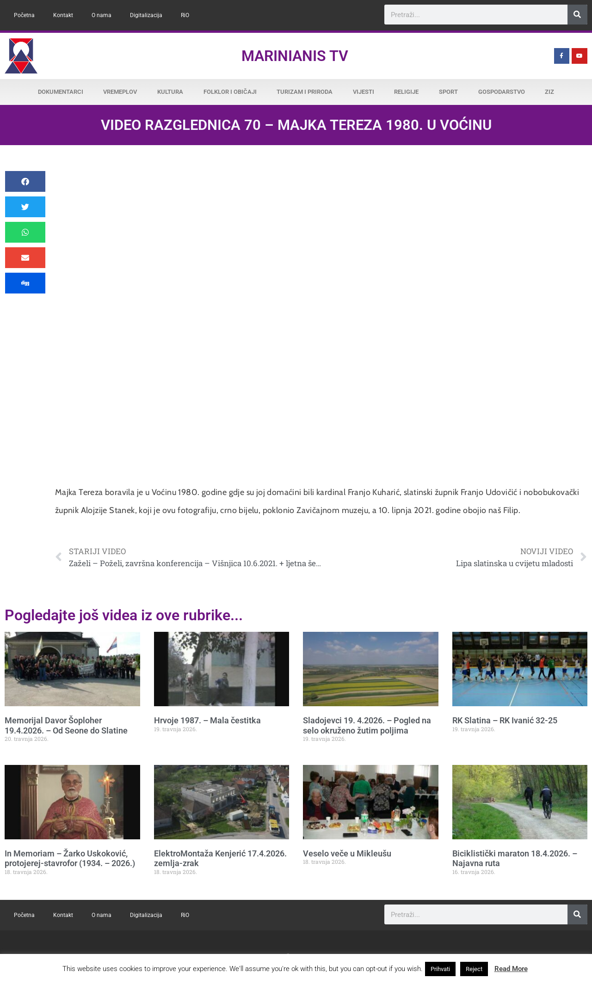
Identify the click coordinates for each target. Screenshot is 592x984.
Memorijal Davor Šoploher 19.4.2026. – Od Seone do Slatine (66, 725)
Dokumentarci (60, 91)
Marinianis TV (294, 56)
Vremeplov (120, 91)
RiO (185, 15)
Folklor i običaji (230, 91)
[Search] (577, 14)
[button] (25, 181)
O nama (101, 15)
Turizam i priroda (305, 91)
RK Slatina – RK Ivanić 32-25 (504, 720)
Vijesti (363, 91)
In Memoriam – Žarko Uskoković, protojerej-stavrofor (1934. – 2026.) (70, 858)
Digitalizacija (146, 15)
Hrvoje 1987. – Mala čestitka (207, 720)
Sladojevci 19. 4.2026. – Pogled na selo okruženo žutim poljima (367, 725)
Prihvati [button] (440, 969)
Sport (448, 91)
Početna (24, 15)
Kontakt (63, 15)
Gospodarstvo (501, 91)
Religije (406, 91)
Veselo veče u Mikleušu (347, 853)
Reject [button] (474, 969)
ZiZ (549, 91)
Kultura (170, 91)
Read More (511, 969)
